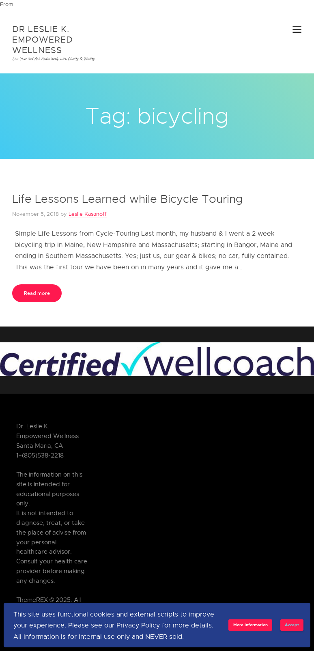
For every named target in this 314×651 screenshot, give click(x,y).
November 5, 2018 (35, 214)
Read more (37, 293)
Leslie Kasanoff (88, 214)
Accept (292, 624)
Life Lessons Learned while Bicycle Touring (127, 198)
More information (250, 624)
